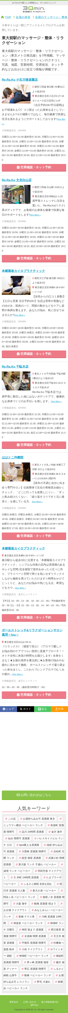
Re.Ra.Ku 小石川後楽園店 (20, 79)
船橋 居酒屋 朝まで (45, 903)
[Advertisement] (34, 751)
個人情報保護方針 (50, 1002)
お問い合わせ (29, 1002)
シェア (8, 708)
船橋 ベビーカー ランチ (37, 975)
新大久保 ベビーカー (44, 890)
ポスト (25, 708)
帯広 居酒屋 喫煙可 (35, 968)
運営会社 (13, 1002)
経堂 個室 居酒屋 (31, 857)
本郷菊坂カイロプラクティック (23, 271)
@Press (34, 1005)
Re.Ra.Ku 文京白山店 (17, 180)
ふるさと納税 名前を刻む (38, 883)
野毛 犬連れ (43, 981)
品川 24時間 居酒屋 (33, 831)
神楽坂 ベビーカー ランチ (28, 923)
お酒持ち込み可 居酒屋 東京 (39, 818)
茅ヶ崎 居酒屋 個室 (38, 962)
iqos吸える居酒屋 (29, 844)
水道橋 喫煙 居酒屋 (35, 936)
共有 (59, 708)
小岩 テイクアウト (32, 949)
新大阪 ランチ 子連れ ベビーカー (37, 864)
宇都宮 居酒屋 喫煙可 (34, 942)
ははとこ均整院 (12, 457)
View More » (35, 215)
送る (42, 708)
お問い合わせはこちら (34, 795)
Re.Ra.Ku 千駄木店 (15, 366)
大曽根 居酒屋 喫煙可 (34, 851)
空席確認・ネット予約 (34, 167)
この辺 (12, 818)
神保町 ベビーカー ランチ (34, 955)
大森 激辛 (21, 903)
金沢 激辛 (56, 831)
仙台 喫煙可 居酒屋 (19, 838)
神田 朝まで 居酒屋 (33, 929)
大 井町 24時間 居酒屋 (26, 877)
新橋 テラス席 (26, 916)
